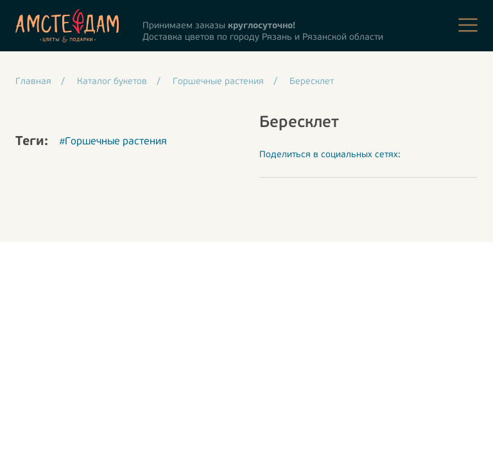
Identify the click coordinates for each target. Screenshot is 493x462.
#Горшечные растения (113, 142)
